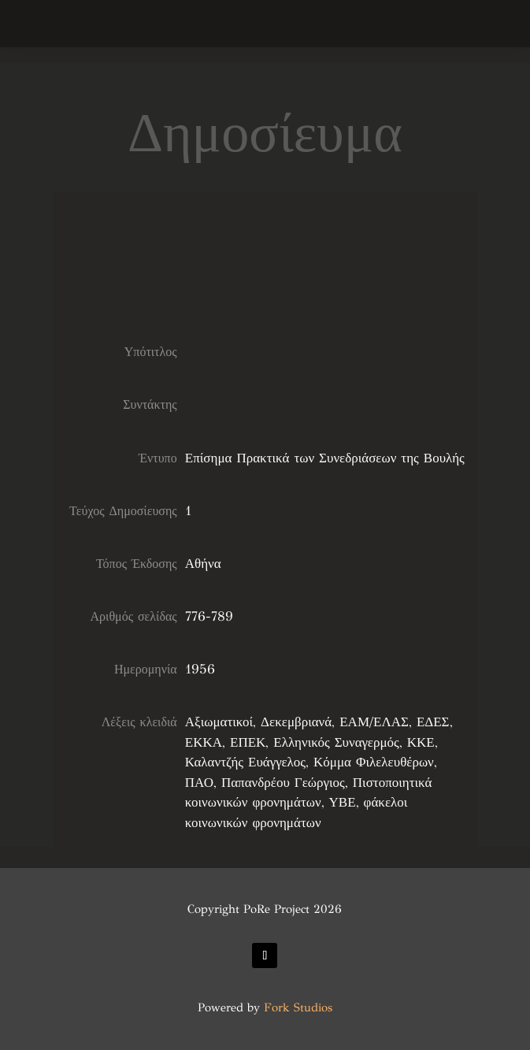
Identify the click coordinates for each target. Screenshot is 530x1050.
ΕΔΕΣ (433, 722)
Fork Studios (298, 1007)
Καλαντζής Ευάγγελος (245, 762)
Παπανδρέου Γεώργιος (283, 782)
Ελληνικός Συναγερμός (335, 742)
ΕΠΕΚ (247, 742)
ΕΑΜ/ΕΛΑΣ (374, 722)
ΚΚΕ (421, 742)
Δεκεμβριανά (296, 722)
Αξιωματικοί (219, 722)
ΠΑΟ (199, 782)
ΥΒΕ (342, 802)
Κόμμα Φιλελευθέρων (373, 762)
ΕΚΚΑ (203, 742)
